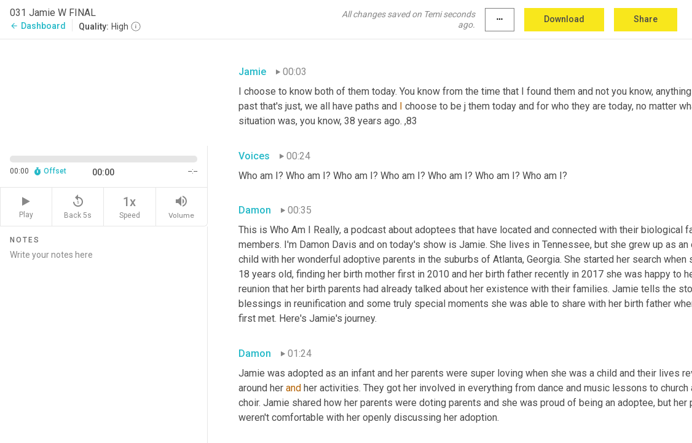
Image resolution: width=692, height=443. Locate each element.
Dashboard (38, 26)
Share (646, 19)
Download (564, 19)
